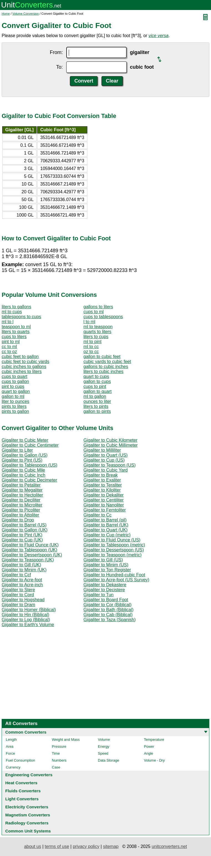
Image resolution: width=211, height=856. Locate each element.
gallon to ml (13, 396)
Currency (13, 767)
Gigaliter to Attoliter (20, 515)
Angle (148, 753)
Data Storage (108, 760)
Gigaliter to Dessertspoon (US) (113, 549)
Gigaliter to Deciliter (21, 500)
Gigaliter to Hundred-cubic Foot (114, 574)
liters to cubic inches (103, 371)
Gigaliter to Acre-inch (22, 584)
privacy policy (86, 846)
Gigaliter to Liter (17, 450)
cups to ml (93, 311)
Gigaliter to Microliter (22, 505)
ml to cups (12, 311)
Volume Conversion (25, 13)
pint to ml (11, 341)
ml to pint (92, 341)
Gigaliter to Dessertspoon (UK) (32, 554)
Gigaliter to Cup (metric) (107, 535)
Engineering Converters (28, 774)
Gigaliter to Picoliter (21, 510)
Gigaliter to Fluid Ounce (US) (111, 540)
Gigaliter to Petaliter (21, 485)
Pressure (59, 746)
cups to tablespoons (103, 316)
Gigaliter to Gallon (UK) (24, 530)
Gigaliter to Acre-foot (22, 579)
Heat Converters (21, 782)
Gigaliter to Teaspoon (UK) (28, 559)
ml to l (8, 321)
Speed (103, 753)
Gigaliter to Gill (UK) (21, 564)
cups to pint (94, 386)
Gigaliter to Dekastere (104, 584)
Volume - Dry (154, 760)
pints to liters (14, 406)
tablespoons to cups (21, 316)
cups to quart (14, 376)
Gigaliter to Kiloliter (102, 490)
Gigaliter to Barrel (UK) (105, 525)
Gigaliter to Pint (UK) (22, 535)
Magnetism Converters (27, 815)
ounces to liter (97, 401)
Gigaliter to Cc (97, 515)
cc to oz (9, 351)
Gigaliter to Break (100, 475)
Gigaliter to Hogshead (23, 599)
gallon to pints (97, 411)
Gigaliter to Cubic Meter (25, 440)
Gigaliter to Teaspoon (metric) (112, 554)
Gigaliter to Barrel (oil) (105, 520)
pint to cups (13, 386)
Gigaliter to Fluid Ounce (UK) (30, 545)
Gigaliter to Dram (18, 604)
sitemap (110, 846)
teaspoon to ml (16, 326)
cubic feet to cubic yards (25, 361)
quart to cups (96, 376)
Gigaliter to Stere (18, 589)
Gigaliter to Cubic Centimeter (30, 445)
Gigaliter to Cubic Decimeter (29, 480)
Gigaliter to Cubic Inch (23, 475)
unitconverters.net (169, 846)
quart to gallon (16, 391)
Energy (103, 746)
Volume (104, 739)
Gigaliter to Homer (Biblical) (29, 609)
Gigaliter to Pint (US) (22, 460)
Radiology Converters (27, 823)
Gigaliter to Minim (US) (105, 564)
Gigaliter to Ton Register (107, 569)
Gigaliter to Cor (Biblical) (107, 604)
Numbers (59, 760)
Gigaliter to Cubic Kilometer (110, 440)
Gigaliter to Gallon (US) (24, 455)
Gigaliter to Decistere (104, 589)
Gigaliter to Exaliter (102, 480)
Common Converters (25, 732)
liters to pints (95, 406)
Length (11, 739)
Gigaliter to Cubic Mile (23, 470)
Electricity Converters (26, 806)
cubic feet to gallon (20, 356)
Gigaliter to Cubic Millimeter (110, 445)
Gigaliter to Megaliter (22, 490)
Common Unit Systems (28, 831)
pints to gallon (15, 411)
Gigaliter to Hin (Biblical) (25, 614)
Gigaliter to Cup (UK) (22, 540)
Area (9, 746)
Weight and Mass (66, 739)
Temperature (154, 739)
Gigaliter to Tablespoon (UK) (29, 549)
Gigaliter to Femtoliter (104, 510)
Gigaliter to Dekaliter (103, 495)
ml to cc (91, 346)
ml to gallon (94, 396)
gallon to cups (97, 381)
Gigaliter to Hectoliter (22, 495)
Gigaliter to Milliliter (102, 450)
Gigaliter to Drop (18, 520)
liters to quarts (15, 331)
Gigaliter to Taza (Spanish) (109, 619)
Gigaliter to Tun (98, 594)
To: (59, 67)
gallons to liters (98, 306)
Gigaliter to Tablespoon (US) (29, 465)
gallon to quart (97, 391)
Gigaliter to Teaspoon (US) (109, 465)
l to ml (89, 321)
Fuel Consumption (20, 760)
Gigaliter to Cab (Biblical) (108, 614)
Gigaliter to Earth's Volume (28, 624)
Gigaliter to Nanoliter (103, 505)
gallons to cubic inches (105, 366)
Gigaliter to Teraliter (102, 485)
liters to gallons (16, 306)
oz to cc (91, 351)
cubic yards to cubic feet (107, 361)
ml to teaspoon (98, 326)
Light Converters (22, 798)
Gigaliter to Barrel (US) (24, 525)
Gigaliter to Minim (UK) (24, 569)
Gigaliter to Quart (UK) (105, 530)
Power (149, 746)
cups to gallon (15, 381)
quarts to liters (97, 331)
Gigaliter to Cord (18, 594)
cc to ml (9, 346)
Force (10, 753)
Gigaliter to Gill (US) (103, 559)
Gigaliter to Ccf (16, 574)
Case (56, 767)
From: (56, 52)
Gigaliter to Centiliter (103, 500)
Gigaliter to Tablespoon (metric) (114, 545)
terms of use (57, 846)
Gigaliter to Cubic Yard (105, 470)
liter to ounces (15, 401)
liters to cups (95, 336)
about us (32, 846)
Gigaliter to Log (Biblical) (26, 619)
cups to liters (14, 336)
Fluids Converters (23, 790)
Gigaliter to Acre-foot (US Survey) (116, 579)
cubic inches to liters (22, 371)
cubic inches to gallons (24, 366)
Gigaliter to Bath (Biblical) (108, 609)
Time (56, 753)
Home (6, 13)
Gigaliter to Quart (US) (105, 455)
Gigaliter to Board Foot (105, 599)
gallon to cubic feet (101, 356)
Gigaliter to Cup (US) (104, 460)
